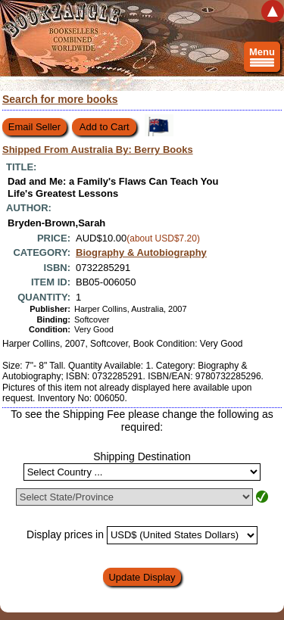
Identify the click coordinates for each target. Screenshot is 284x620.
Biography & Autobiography (141, 252)
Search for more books (60, 99)
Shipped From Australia (97, 149)
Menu (262, 59)
